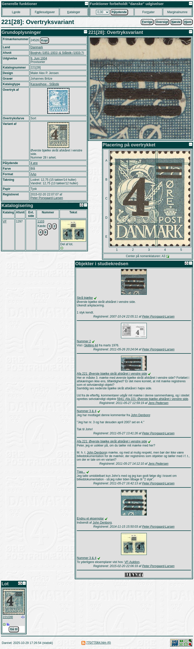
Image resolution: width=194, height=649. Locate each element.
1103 (40, 221)
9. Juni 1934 (39, 58)
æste (176, 22)
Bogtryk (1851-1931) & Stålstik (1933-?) (57, 53)
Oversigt (162, 22)
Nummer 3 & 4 (86, 411)
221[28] (8, 617)
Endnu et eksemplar (90, 518)
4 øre (34, 163)
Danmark (37, 47)
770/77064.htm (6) (98, 642)
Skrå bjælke (85, 298)
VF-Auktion (132, 562)
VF (5, 221)
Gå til (13, 629)
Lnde (16, 12)
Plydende (119, 12)
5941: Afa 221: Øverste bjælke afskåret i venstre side (152, 399)
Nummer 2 (84, 341)
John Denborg (140, 415)
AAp (33, 174)
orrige (147, 22)
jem (187, 22)
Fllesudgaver (45, 12)
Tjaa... (81, 472)
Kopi (44, 40)
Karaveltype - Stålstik (45, 84)
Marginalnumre (177, 12)
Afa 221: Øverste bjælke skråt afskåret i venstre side (112, 373)
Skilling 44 (91, 345)
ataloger (73, 12)
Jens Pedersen (158, 403)
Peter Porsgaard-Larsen (47, 198)
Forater (148, 12)
